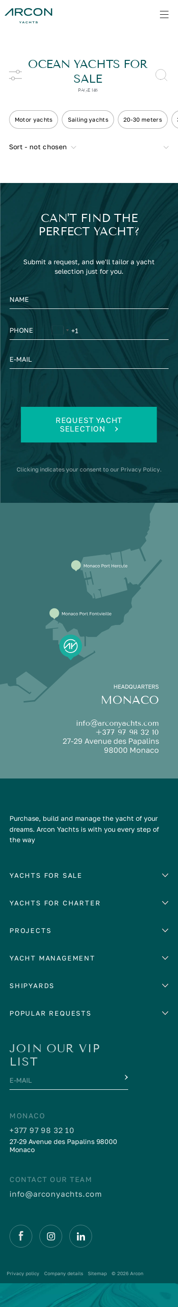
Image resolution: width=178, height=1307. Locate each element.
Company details (63, 1273)
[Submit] (125, 1077)
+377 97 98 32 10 (127, 732)
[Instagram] (50, 1236)
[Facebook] (20, 1236)
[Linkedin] (80, 1236)
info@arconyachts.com (117, 723)
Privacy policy (23, 1273)
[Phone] (89, 331)
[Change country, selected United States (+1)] (60, 332)
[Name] (89, 301)
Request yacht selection (89, 424)
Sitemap (97, 1273)
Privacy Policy (140, 469)
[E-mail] (89, 361)
